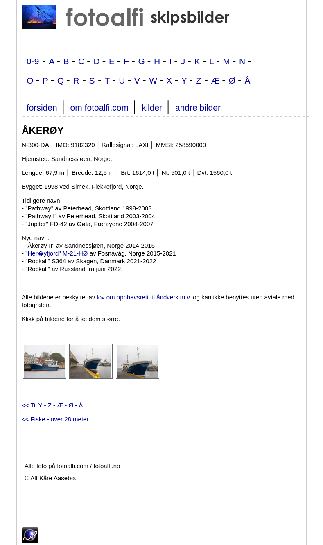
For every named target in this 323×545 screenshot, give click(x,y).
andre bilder (198, 107)
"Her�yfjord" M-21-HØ (56, 253)
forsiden (42, 107)
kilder (152, 107)
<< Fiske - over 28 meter (55, 419)
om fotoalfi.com (99, 107)
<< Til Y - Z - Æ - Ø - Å (52, 405)
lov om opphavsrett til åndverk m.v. (144, 297)
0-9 (33, 61)
